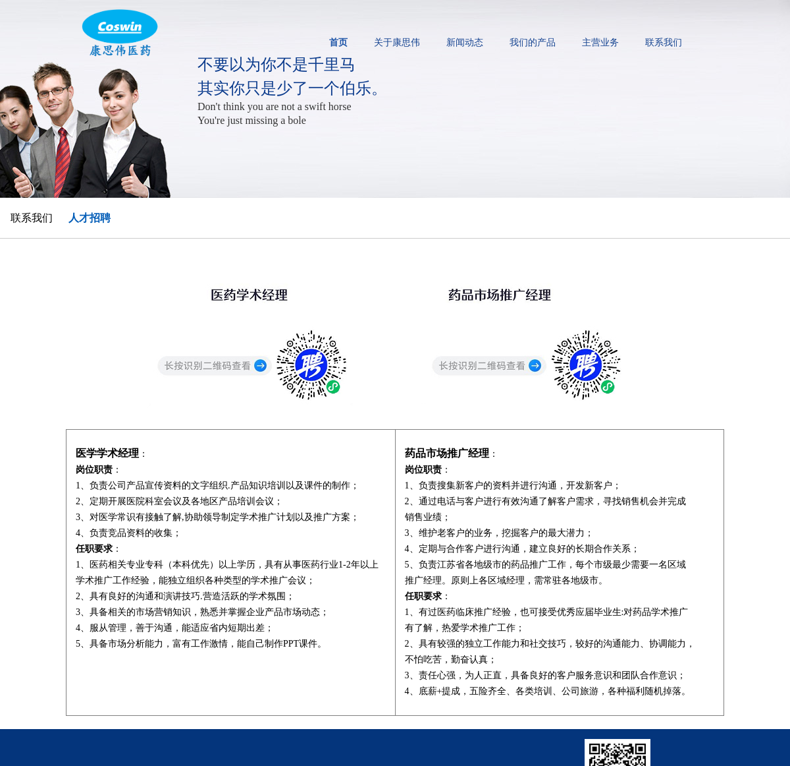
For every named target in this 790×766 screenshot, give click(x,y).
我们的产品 (533, 42)
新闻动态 (464, 42)
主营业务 (600, 42)
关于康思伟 (397, 42)
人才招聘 (89, 217)
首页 (338, 42)
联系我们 (663, 42)
